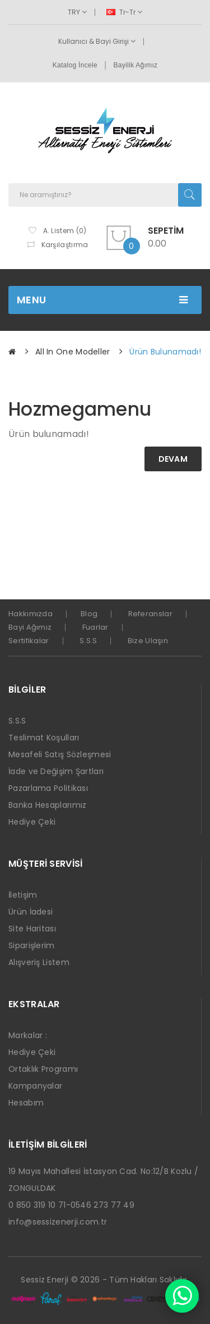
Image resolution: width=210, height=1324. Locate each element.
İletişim (22, 894)
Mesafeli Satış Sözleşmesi (59, 754)
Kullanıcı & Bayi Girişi (97, 41)
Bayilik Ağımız (135, 65)
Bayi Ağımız (30, 627)
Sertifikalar (28, 640)
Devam (173, 459)
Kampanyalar (35, 1085)
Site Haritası (32, 928)
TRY (77, 12)
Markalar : (27, 1035)
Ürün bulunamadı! (165, 351)
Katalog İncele (75, 65)
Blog (89, 613)
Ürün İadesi (30, 911)
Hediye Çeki (31, 821)
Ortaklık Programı (43, 1069)
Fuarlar (95, 627)
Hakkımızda (30, 613)
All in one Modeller (72, 351)
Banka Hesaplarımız (47, 805)
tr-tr (124, 12)
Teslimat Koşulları (43, 737)
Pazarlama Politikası (48, 788)
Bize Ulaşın (148, 640)
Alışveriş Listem (38, 962)
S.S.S (88, 640)
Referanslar (150, 613)
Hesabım (26, 1102)
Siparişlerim (31, 945)
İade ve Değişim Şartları (56, 771)
